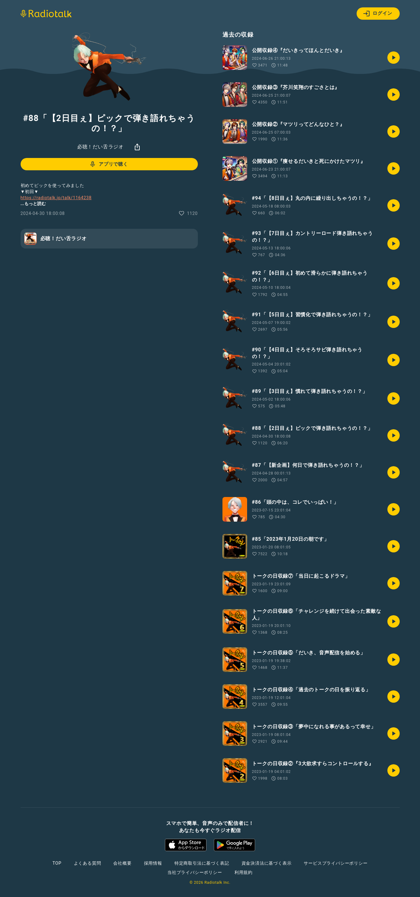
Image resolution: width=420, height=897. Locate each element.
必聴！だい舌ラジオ (100, 147)
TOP (56, 863)
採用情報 (153, 863)
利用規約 (243, 872)
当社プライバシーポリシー (194, 872)
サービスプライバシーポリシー (335, 863)
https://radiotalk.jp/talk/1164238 (56, 197)
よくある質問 (87, 863)
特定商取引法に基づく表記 (201, 863)
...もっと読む (33, 203)
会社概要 (122, 863)
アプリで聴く (108, 164)
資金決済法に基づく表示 (267, 863)
